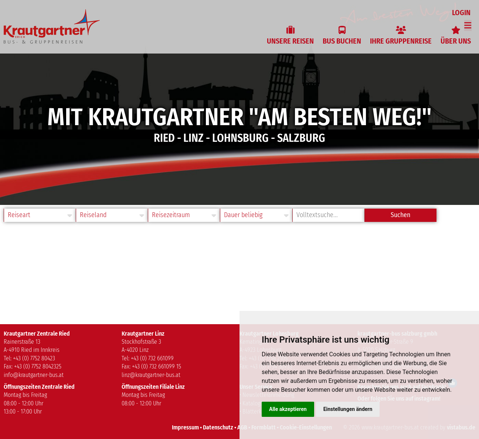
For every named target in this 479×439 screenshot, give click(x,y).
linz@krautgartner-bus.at (151, 374)
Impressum (185, 427)
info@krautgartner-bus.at (34, 374)
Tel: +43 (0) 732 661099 (148, 358)
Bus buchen (342, 41)
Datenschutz (218, 427)
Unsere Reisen (290, 41)
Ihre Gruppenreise (401, 41)
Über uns (456, 41)
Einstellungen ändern (348, 409)
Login (462, 12)
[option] (239, 102)
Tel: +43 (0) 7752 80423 (29, 358)
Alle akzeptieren (288, 409)
